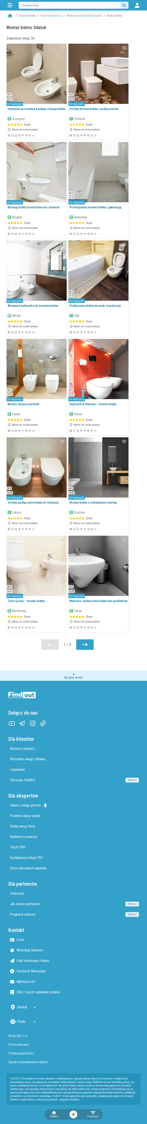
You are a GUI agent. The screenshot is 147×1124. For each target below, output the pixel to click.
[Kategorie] (10, 5)
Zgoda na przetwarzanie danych (28, 1062)
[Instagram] (32, 723)
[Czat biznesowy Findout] (74, 960)
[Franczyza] (93, 1114)
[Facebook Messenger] (74, 971)
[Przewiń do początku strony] (73, 676)
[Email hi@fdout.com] (74, 981)
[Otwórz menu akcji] (73, 1114)
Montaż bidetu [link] (114, 15)
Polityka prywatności (21, 1053)
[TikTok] (43, 723)
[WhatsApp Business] (74, 950)
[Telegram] (22, 723)
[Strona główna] (10, 15)
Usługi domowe (27, 15)
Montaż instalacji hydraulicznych (84, 15)
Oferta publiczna (18, 1044)
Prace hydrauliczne (51, 15)
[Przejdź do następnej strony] (85, 644)
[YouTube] (11, 723)
